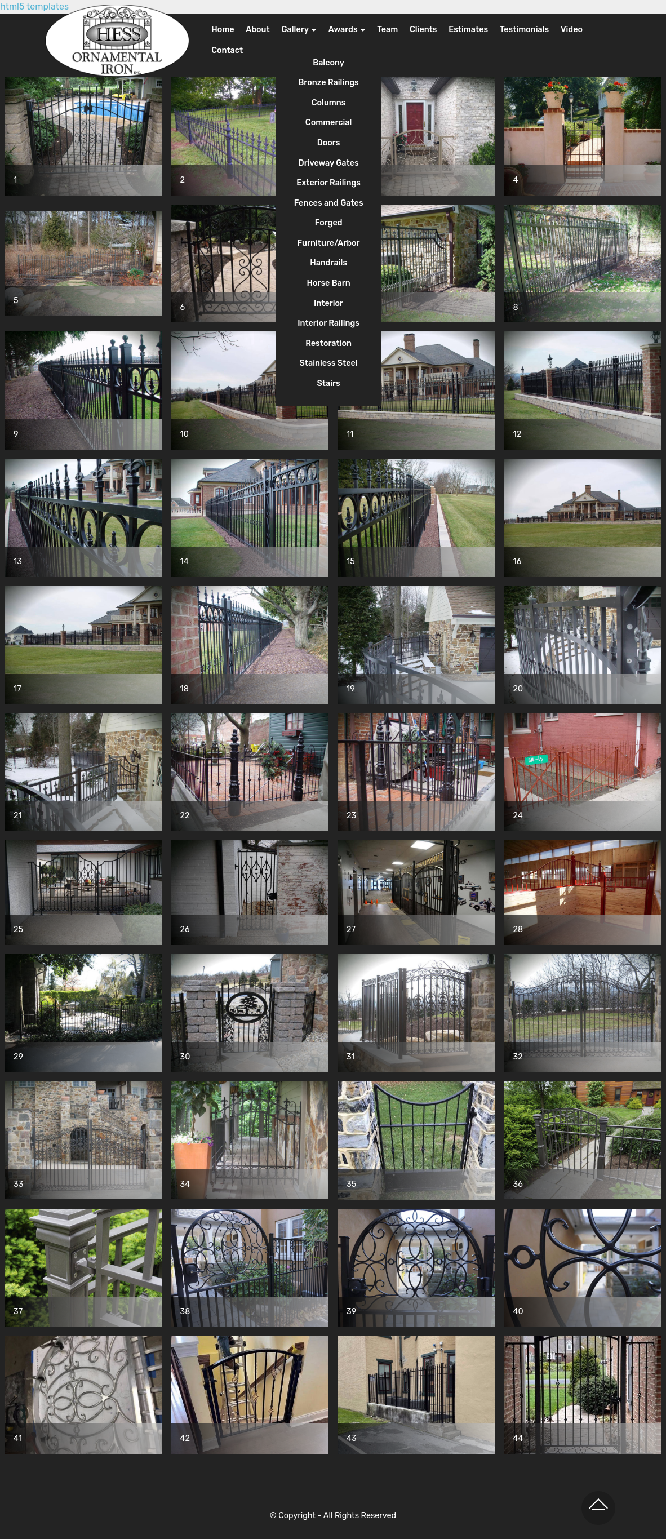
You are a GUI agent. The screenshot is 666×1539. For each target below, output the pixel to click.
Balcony (328, 63)
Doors (328, 143)
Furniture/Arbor (329, 243)
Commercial (328, 122)
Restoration (328, 343)
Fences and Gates (328, 203)
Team (387, 29)
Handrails (328, 263)
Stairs (328, 383)
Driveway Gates (329, 163)
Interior (328, 303)
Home (222, 29)
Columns (329, 103)
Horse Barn (328, 283)
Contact (227, 50)
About (257, 29)
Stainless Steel (329, 363)
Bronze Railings (328, 82)
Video (572, 29)
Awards (343, 29)
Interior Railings (328, 323)
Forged (329, 223)
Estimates (468, 29)
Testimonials (524, 29)
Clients (423, 29)
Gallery (294, 29)
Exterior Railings (328, 183)
